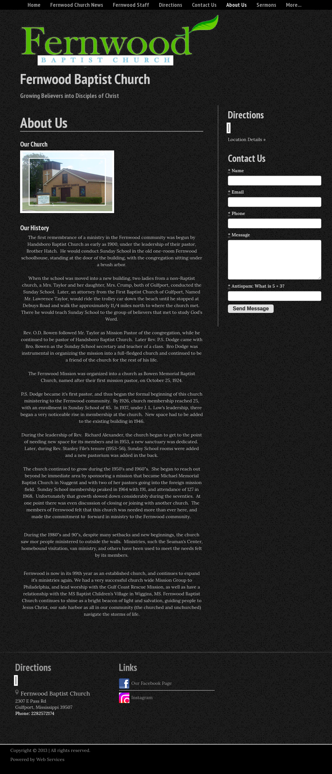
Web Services (50, 759)
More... (294, 4)
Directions (170, 4)
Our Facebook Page (145, 683)
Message (239, 235)
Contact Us (204, 4)
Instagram (136, 698)
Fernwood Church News (76, 4)
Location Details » (247, 139)
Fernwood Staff (131, 4)
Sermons (266, 4)
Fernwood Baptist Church (85, 78)
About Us (236, 4)
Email (236, 192)
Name (236, 171)
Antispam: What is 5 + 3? (256, 286)
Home (34, 4)
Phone (236, 213)
